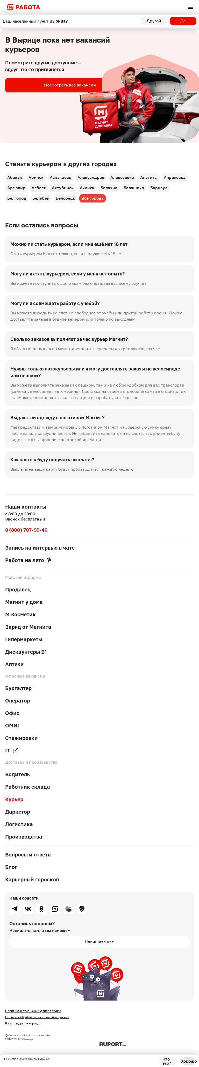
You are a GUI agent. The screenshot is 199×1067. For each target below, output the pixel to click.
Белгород (16, 198)
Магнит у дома (24, 602)
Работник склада (27, 787)
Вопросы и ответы (28, 855)
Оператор (17, 701)
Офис (12, 713)
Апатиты (149, 177)
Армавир (16, 187)
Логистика (19, 824)
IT (12, 750)
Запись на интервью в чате (40, 548)
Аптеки (14, 664)
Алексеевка (122, 177)
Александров (90, 177)
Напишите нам (100, 941)
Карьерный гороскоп (32, 879)
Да (183, 20)
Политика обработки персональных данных (37, 1017)
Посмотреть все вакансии (70, 85)
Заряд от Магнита (28, 627)
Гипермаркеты (23, 639)
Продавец (18, 589)
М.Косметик (20, 614)
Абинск (36, 177)
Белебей (40, 198)
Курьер (14, 799)
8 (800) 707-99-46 (26, 530)
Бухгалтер (18, 688)
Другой (154, 20)
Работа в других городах (23, 1023)
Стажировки (21, 738)
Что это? (166, 1061)
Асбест (39, 187)
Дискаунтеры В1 (26, 652)
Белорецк (65, 198)
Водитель (17, 774)
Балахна (109, 187)
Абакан (14, 177)
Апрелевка (175, 177)
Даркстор (17, 812)
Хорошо (188, 1061)
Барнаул (158, 187)
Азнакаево (60, 177)
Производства (23, 837)
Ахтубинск (63, 187)
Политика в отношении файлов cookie (33, 1011)
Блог (11, 867)
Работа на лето (28, 560)
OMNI (12, 725)
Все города (92, 198)
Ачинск (87, 187)
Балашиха (134, 187)
